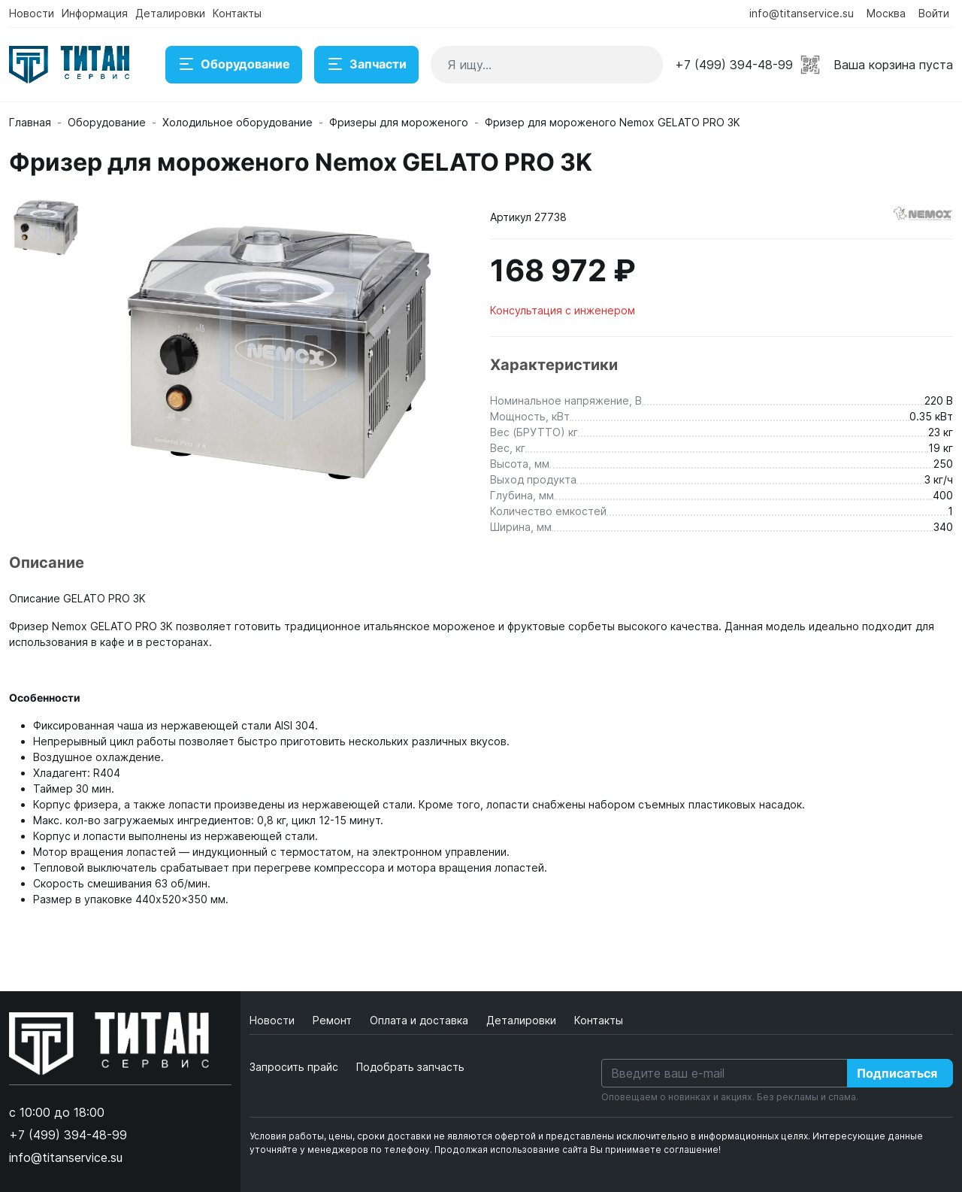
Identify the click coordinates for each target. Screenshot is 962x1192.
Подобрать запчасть (410, 1066)
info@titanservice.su (801, 13)
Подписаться (897, 1073)
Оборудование (233, 64)
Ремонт (334, 1020)
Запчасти (366, 64)
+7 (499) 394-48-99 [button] (734, 64)
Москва (886, 13)
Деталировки (170, 13)
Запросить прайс (294, 1066)
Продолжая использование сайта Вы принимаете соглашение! (577, 1149)
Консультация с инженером (562, 310)
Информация (95, 13)
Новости (31, 13)
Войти (933, 13)
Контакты (237, 13)
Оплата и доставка (420, 1020)
